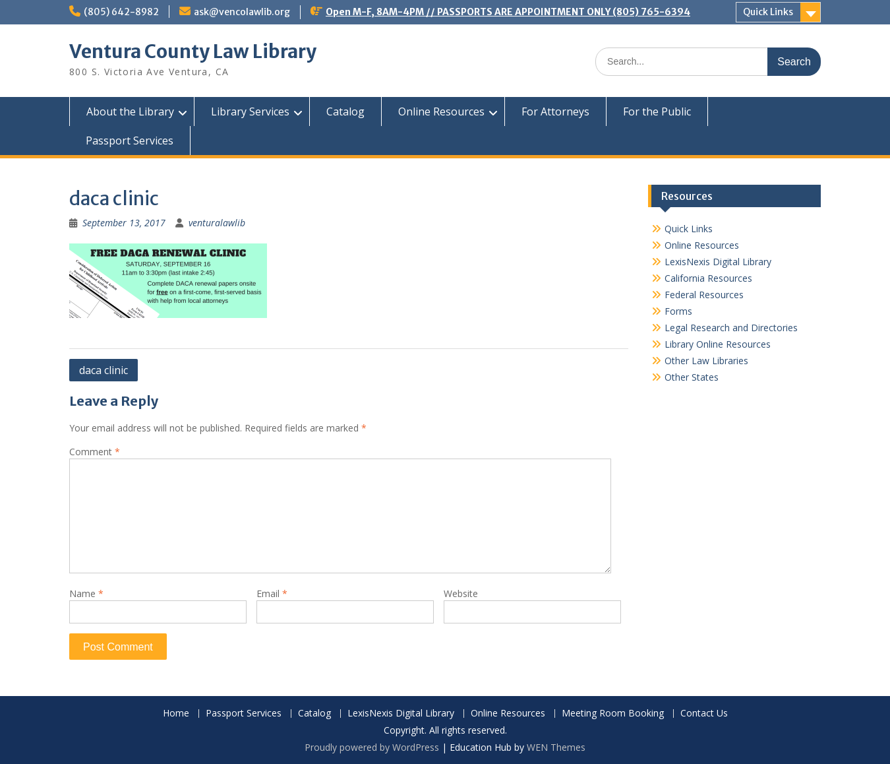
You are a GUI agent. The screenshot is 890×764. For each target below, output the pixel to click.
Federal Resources (704, 294)
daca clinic (103, 370)
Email (271, 593)
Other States (692, 377)
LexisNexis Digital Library (718, 261)
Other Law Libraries (706, 360)
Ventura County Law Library (192, 51)
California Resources (708, 278)
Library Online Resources (718, 344)
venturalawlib (217, 222)
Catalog (345, 111)
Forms (678, 311)
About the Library (130, 111)
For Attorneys (555, 111)
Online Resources (441, 111)
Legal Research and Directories (731, 327)
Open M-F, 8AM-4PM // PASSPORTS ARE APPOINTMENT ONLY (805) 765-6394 (508, 12)
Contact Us (704, 713)
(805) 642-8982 (121, 12)
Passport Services (129, 140)
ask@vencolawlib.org (242, 12)
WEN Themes (556, 747)
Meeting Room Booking (613, 713)
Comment (94, 451)
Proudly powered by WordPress (372, 747)
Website (461, 593)
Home (176, 713)
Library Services (250, 111)
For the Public (657, 111)
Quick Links (768, 12)
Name (86, 593)
